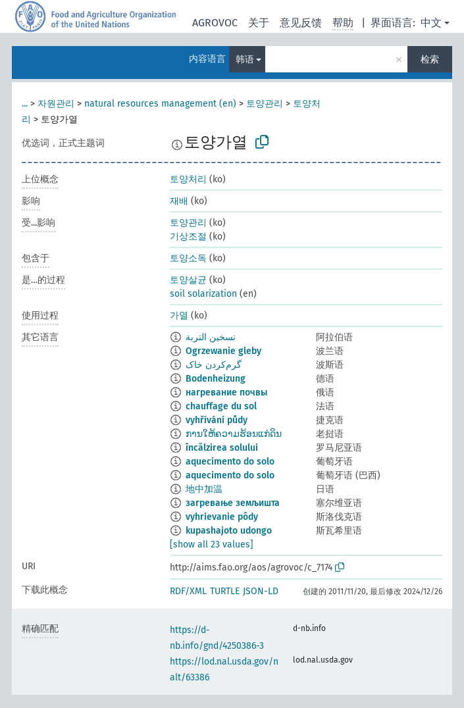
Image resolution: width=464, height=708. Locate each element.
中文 (431, 22)
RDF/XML (188, 591)
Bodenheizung (215, 378)
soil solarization (203, 293)
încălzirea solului (222, 447)
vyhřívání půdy (216, 420)
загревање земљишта (233, 503)
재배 (179, 201)
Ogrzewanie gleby (223, 351)
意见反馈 (301, 22)
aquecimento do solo (230, 461)
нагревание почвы (226, 392)
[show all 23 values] (211, 544)
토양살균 (188, 280)
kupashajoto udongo (229, 530)
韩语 (245, 59)
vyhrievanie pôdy (222, 516)
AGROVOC (215, 22)
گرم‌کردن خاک (214, 364)
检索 (430, 59)
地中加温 (204, 489)
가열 (179, 315)
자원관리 (56, 103)
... (25, 103)
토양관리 (264, 103)
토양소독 (188, 258)
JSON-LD (260, 591)
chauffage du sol (221, 406)
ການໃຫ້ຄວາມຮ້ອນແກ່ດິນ (234, 434)
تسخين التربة (211, 337)
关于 (258, 22)
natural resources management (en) (160, 103)
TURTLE (225, 591)
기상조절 (188, 236)
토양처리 (188, 179)
